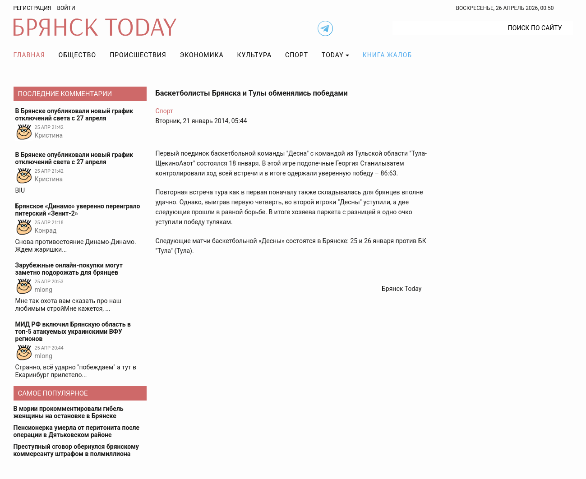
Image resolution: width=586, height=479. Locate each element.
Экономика (202, 55)
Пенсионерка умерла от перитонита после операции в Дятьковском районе (77, 431)
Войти (66, 8)
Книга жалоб (387, 55)
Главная (29, 55)
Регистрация (32, 8)
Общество (78, 55)
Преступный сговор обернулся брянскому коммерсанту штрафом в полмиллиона (76, 450)
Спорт (296, 55)
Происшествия (138, 55)
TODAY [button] (333, 55)
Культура (254, 55)
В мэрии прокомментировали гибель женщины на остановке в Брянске (69, 412)
